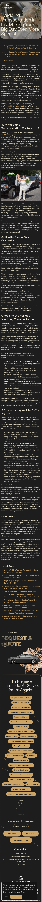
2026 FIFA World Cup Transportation (21, 794)
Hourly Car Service (21, 760)
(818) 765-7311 (21, 853)
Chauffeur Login (14, 821)
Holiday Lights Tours (21, 746)
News (21, 812)
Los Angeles (19, 293)
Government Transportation (21, 775)
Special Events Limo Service (21, 722)
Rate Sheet (12, 834)
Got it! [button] (6, 897)
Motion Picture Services (21, 707)
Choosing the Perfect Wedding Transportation (22, 52)
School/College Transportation (21, 765)
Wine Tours (31, 755)
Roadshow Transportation (13, 784)
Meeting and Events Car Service (21, 712)
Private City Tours (21, 727)
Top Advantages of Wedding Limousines (20, 591)
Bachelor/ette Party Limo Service (21, 731)
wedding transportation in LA (12, 135)
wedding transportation (16, 106)
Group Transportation (15, 755)
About (21, 800)
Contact (21, 815)
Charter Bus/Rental (21, 770)
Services (21, 803)
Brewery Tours (11, 736)
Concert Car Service (28, 736)
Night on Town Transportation (21, 751)
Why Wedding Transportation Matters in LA (21, 46)
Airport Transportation (21, 789)
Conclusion (8, 61)
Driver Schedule (21, 826)
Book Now (30, 834)
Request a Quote (16, 641)
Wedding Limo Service (21, 702)
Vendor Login (29, 821)
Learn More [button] (21, 892)
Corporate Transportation (21, 698)
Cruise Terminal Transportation (21, 780)
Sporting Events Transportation (21, 741)
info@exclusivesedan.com (21, 856)
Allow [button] (16, 897)
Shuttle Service (32, 784)
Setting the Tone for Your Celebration (21, 48)
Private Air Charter (21, 717)
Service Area (21, 809)
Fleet (21, 806)
